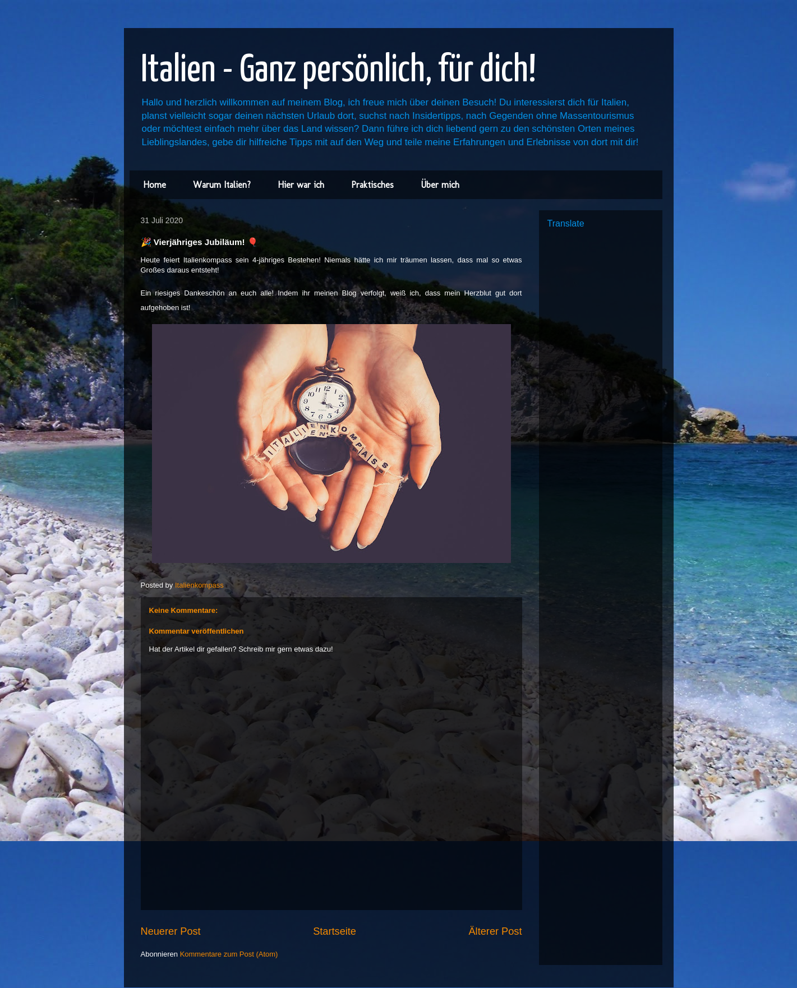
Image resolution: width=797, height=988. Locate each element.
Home (154, 184)
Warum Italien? (222, 184)
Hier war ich (301, 184)
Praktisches (372, 184)
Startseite (334, 931)
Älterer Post (495, 931)
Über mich (440, 184)
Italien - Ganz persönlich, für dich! (338, 71)
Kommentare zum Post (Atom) (229, 954)
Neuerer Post (171, 931)
